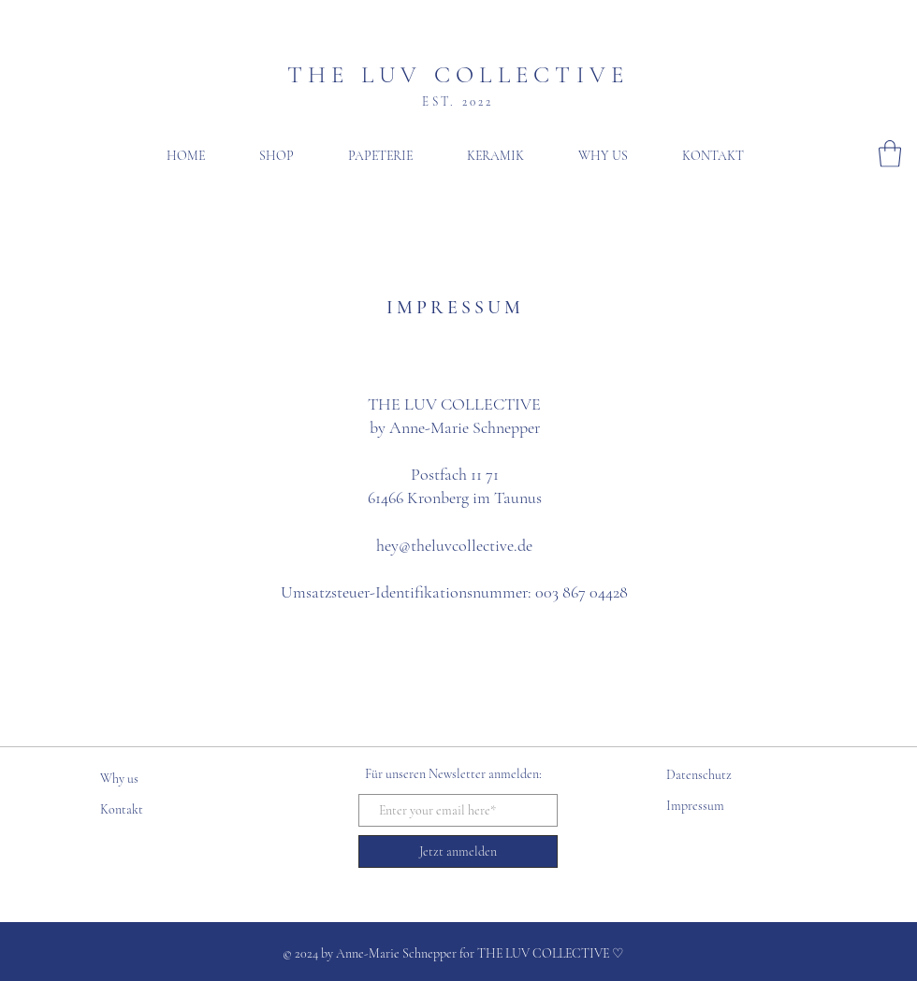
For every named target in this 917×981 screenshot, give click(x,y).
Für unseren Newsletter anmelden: (453, 774)
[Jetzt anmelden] (458, 851)
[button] (890, 153)
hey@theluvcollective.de (454, 545)
